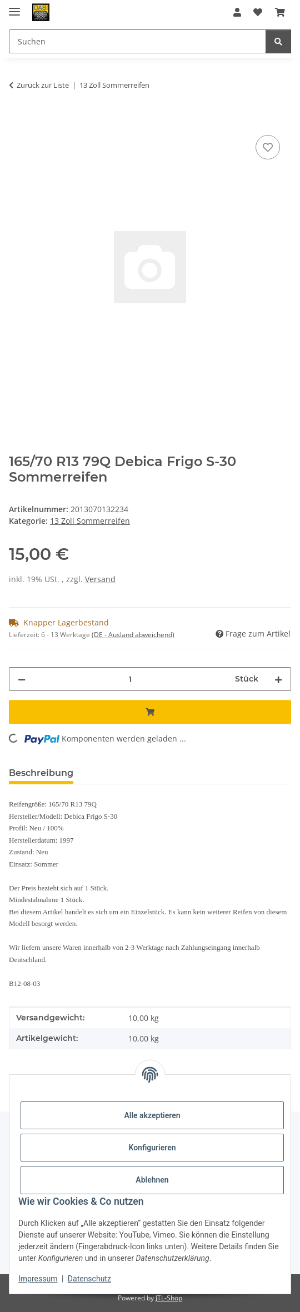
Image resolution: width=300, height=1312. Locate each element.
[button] (237, 12)
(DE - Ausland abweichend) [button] (133, 634)
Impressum (37, 1278)
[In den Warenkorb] (18, 120)
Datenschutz (89, 1278)
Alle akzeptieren (152, 1115)
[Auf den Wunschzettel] (268, 147)
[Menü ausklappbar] (14, 7)
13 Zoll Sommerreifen (90, 520)
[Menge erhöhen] (278, 679)
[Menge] (130, 679)
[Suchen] (278, 41)
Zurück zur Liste (43, 85)
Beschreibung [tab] (41, 773)
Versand (100, 579)
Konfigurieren (152, 1147)
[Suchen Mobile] (137, 41)
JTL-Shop (169, 1298)
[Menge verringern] (21, 679)
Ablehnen (152, 1179)
